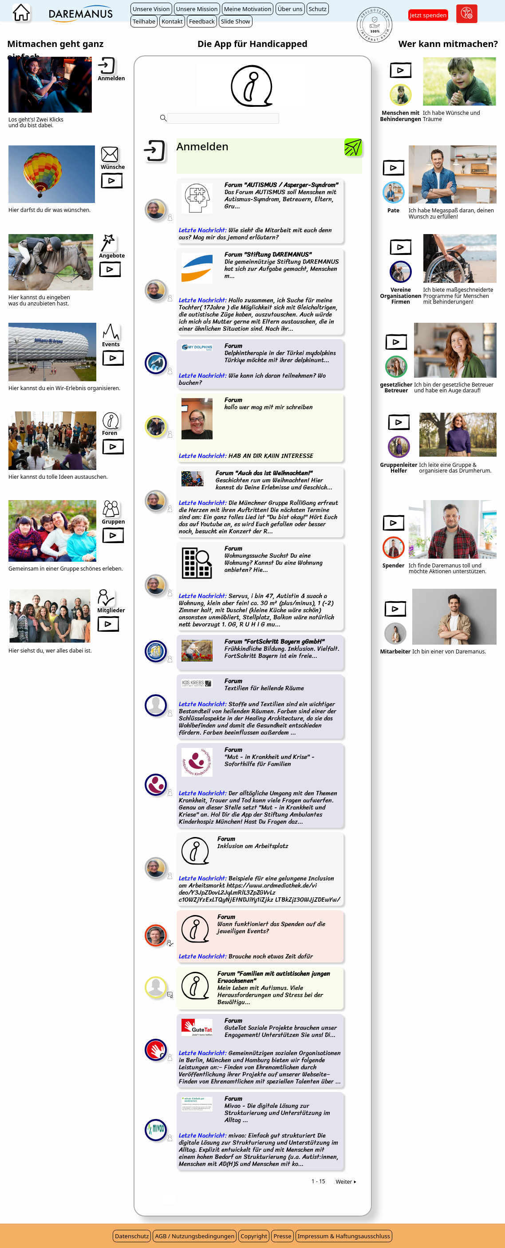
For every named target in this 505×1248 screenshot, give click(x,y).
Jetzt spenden (428, 15)
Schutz (318, 9)
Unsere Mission (197, 9)
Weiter (347, 1181)
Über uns (290, 9)
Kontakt (172, 21)
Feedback (202, 21)
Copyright (254, 1236)
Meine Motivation (248, 9)
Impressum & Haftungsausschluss (344, 1236)
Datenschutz (132, 1236)
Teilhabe (144, 21)
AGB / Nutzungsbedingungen (194, 1236)
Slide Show (235, 21)
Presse (282, 1236)
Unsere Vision (151, 9)
